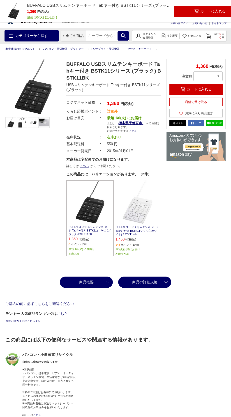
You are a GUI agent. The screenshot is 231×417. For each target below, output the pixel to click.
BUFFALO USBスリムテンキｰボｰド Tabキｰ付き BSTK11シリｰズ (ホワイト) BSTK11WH (137, 231)
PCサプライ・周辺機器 (105, 48)
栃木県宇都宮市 (130, 123)
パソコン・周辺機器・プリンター (63, 48)
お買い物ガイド (179, 23)
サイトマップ (219, 23)
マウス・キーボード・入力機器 (146, 48)
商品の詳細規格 (144, 282)
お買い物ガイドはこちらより (23, 321)
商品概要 (86, 282)
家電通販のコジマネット (20, 48)
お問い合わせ (199, 23)
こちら (133, 131)
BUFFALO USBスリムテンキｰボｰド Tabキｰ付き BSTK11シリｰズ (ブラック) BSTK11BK (90, 230)
